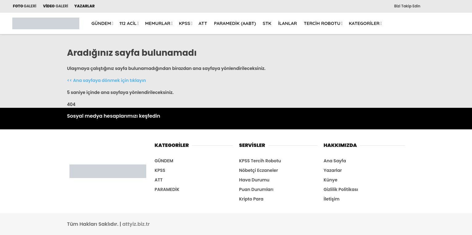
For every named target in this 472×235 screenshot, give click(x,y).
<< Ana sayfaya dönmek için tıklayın (106, 80)
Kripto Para (251, 199)
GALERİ (24, 6)
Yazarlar (333, 170)
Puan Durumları (256, 189)
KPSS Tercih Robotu (260, 161)
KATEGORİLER (364, 23)
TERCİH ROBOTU (322, 23)
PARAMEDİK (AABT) (235, 23)
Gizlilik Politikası (341, 189)
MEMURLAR (157, 23)
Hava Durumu (254, 180)
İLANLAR (287, 23)
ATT (203, 23)
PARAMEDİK (167, 189)
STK (267, 23)
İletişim (332, 199)
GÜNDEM (101, 23)
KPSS (184, 23)
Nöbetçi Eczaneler (258, 170)
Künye (330, 180)
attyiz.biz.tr (136, 224)
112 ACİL (128, 23)
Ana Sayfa (335, 161)
